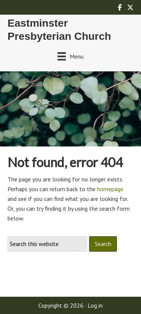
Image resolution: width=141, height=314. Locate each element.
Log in (95, 305)
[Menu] (70, 56)
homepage (110, 189)
